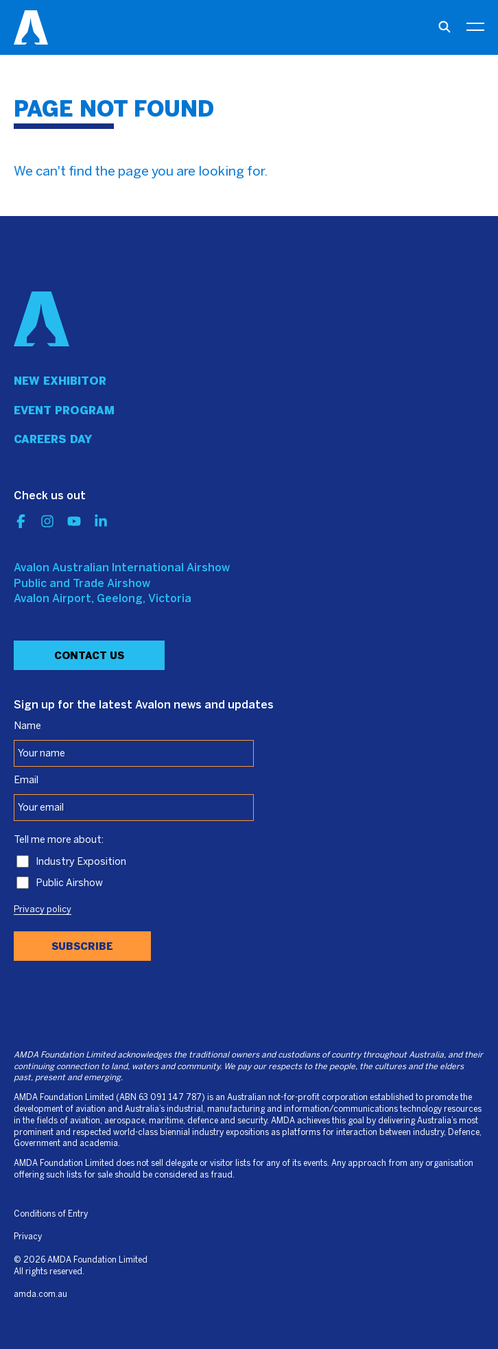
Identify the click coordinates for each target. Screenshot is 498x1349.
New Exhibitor (60, 380)
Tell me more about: (59, 840)
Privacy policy (42, 910)
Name (27, 726)
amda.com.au (40, 1294)
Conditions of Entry (51, 1214)
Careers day (53, 439)
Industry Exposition (81, 862)
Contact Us (89, 655)
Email (26, 780)
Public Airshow (69, 883)
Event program (64, 410)
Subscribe (82, 946)
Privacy (28, 1237)
